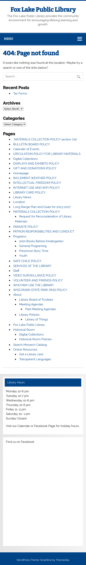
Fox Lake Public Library (43, 9)
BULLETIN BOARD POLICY (31, 144)
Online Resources (25, 349)
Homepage (21, 173)
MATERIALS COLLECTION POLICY (36, 211)
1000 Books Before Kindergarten (41, 241)
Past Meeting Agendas (40, 309)
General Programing (33, 246)
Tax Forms (20, 93)
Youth (23, 255)
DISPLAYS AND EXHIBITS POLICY (36, 163)
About (17, 294)
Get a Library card (31, 354)
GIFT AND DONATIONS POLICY (34, 168)
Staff (16, 270)
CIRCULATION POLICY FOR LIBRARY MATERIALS (46, 154)
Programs (19, 236)
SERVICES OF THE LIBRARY (32, 266)
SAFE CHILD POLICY (27, 261)
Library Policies (29, 314)
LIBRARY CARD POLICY (29, 192)
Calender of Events (26, 149)
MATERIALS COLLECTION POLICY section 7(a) (45, 139)
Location (19, 202)
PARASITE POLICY (25, 227)
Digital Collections (25, 159)
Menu (8, 39)
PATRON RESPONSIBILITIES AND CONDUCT (43, 231)
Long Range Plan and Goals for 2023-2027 (42, 207)
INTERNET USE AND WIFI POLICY (36, 188)
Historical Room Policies (35, 339)
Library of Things (36, 319)
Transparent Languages (35, 359)
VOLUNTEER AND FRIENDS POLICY (38, 280)
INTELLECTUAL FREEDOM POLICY (37, 183)
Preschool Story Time (33, 251)
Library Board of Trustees (36, 299)
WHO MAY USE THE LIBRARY (33, 285)
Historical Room (24, 330)
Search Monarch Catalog (30, 345)
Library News (22, 197)
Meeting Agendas (31, 304)
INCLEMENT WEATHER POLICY (35, 178)
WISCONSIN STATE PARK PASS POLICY (40, 290)
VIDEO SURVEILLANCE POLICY (34, 275)
